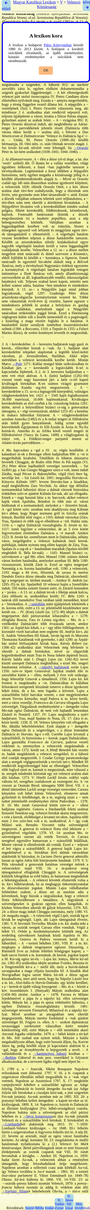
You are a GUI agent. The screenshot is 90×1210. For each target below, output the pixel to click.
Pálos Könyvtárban (58, 45)
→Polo (17, 364)
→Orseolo (81, 148)
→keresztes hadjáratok (52, 344)
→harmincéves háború (49, 1054)
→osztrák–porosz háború (20, 1183)
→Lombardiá (11, 1124)
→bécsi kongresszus (37, 1116)
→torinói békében (38, 943)
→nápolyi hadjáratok (53, 667)
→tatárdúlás (36, 604)
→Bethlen (9, 1057)
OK (45, 70)
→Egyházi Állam (14, 1191)
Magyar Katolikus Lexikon (34, 2)
